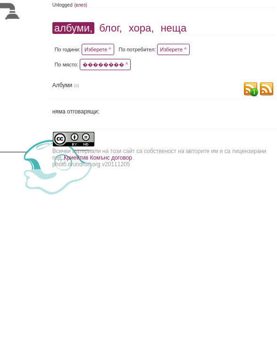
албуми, (73, 28)
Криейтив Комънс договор (98, 157)
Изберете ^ (97, 49)
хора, (141, 28)
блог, (110, 28)
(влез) (80, 5)
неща (173, 28)
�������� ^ (105, 64)
